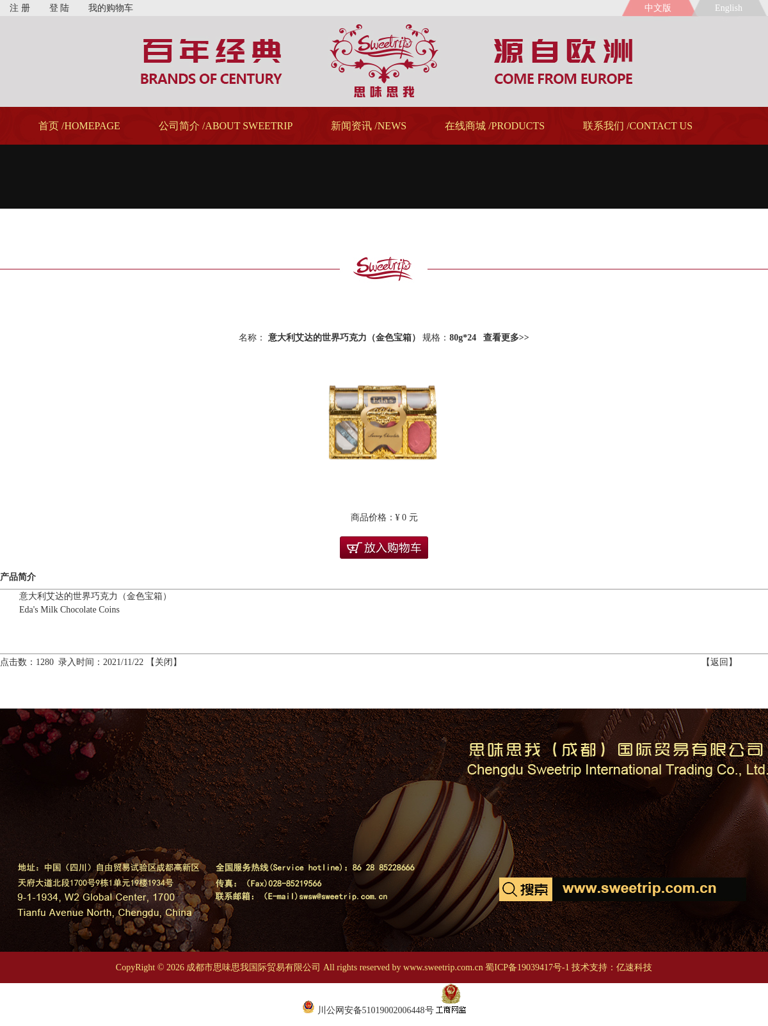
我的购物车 (110, 8)
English (731, 8)
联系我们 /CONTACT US (637, 125)
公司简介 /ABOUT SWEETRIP (225, 125)
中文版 (657, 8)
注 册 (20, 8)
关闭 (164, 662)
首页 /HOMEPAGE (79, 125)
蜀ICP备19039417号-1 (527, 967)
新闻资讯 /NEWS (368, 125)
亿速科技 (634, 967)
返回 (719, 662)
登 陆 (59, 8)
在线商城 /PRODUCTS (495, 125)
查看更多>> (506, 337)
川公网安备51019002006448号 (368, 1010)
